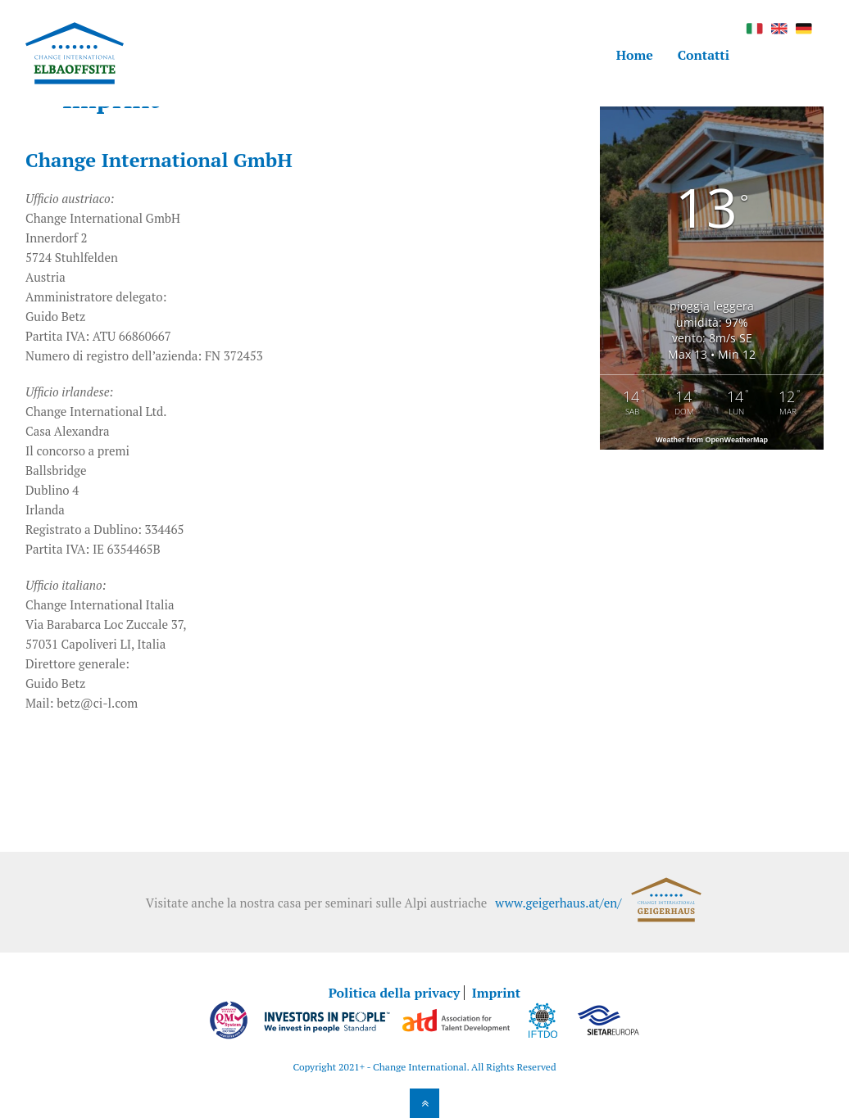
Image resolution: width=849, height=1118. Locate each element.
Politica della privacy (394, 993)
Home (634, 55)
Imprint (496, 993)
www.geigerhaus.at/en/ (558, 902)
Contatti (703, 55)
